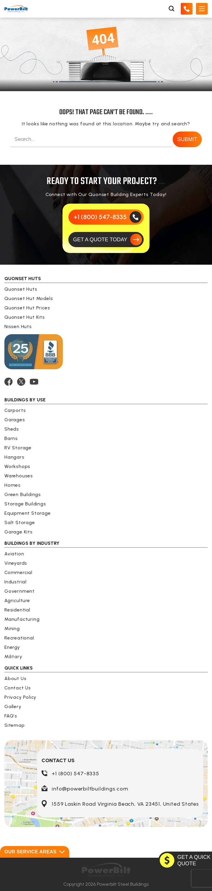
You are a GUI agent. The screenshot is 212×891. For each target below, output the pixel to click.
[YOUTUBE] (34, 382)
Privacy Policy (20, 697)
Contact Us (17, 688)
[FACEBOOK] (8, 381)
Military (13, 656)
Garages (14, 419)
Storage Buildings (25, 504)
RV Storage (18, 447)
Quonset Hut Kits (24, 317)
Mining (12, 628)
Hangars (14, 457)
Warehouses (18, 476)
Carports (15, 410)
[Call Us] (186, 9)
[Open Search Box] (171, 9)
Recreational (19, 638)
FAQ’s (10, 716)
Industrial (15, 582)
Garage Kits (18, 532)
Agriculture (17, 600)
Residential (17, 610)
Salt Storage (19, 522)
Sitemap (14, 725)
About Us (15, 678)
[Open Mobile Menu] (202, 9)
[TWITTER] (21, 381)
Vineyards (15, 563)
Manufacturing (21, 619)
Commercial (18, 572)
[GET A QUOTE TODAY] (106, 239)
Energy (12, 647)
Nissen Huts (18, 326)
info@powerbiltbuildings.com (90, 789)
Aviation (14, 554)
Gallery (13, 706)
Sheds (11, 429)
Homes (12, 485)
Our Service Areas (34, 852)
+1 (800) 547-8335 (75, 773)
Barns (11, 438)
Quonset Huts (20, 289)
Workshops (17, 466)
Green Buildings (22, 494)
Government (19, 591)
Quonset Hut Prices (27, 308)
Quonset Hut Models (28, 298)
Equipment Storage (27, 513)
